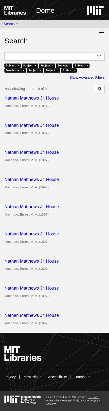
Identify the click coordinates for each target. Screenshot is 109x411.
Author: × (69, 70)
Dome (45, 10)
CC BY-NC (93, 397)
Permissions (31, 377)
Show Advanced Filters (87, 77)
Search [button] (11, 24)
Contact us (82, 377)
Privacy (10, 377)
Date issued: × (15, 70)
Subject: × (12, 65)
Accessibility (57, 377)
